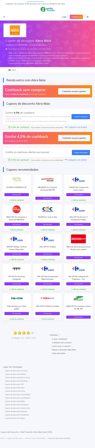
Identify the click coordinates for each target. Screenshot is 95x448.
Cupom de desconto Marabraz (16, 381)
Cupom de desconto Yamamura (16, 405)
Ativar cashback (80, 116)
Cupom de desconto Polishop (16, 411)
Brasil (12, 70)
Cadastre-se (76, 17)
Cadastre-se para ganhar (74, 91)
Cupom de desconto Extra (14, 388)
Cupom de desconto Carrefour (16, 371)
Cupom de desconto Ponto (15, 391)
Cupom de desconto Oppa (15, 418)
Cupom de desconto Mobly (15, 401)
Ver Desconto (16, 194)
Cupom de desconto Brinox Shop (17, 377)
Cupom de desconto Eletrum (15, 374)
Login (64, 17)
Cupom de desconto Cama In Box (17, 408)
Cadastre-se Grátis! (76, 127)
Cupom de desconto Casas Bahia (17, 394)
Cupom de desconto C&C (14, 384)
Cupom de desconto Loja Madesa (17, 398)
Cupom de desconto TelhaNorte (17, 415)
